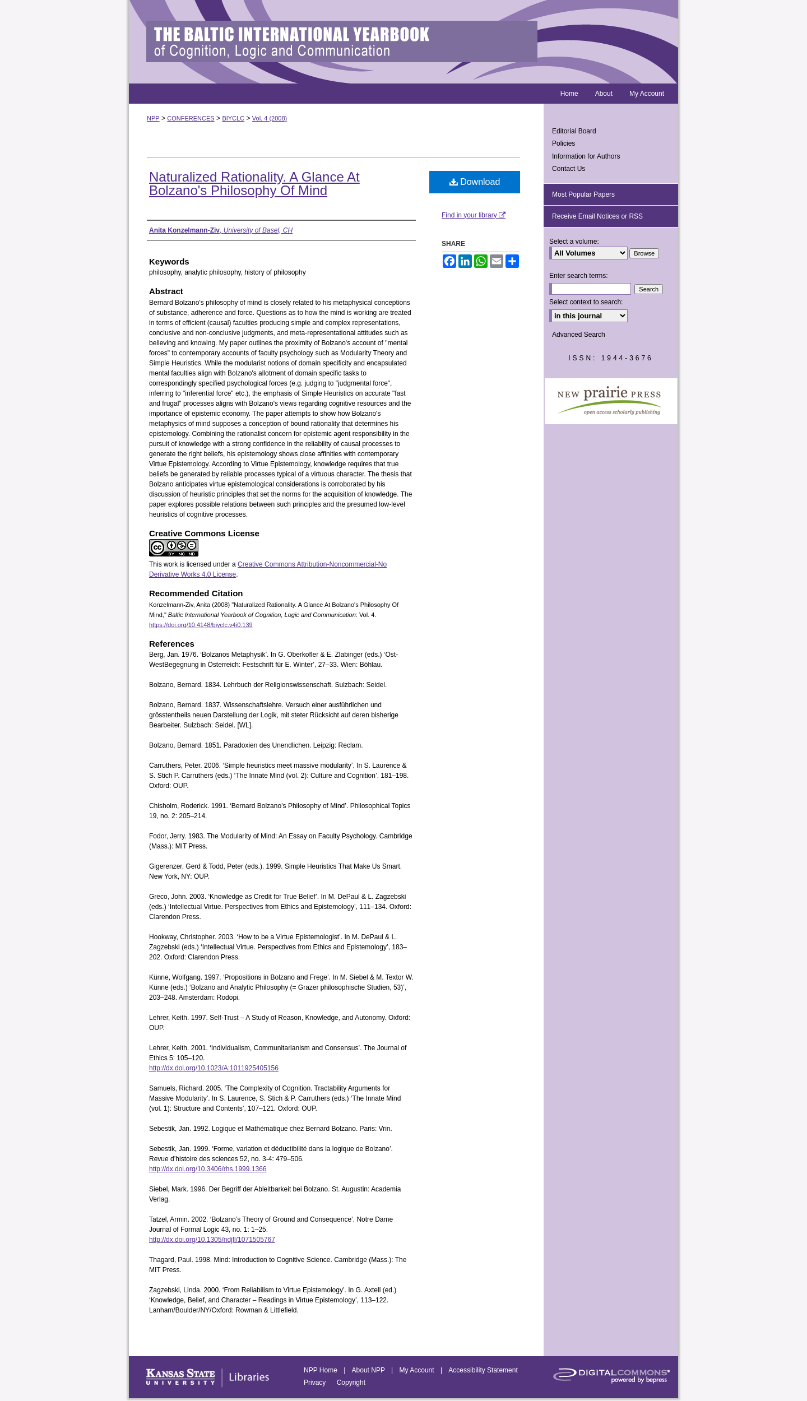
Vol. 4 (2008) (269, 118)
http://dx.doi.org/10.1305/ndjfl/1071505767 (212, 1240)
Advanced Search (578, 334)
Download (474, 182)
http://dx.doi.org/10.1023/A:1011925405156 (214, 1068)
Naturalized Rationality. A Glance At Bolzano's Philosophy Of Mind (254, 183)
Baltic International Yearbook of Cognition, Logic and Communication (403, 41)
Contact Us (568, 169)
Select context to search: (586, 302)
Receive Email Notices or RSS (597, 216)
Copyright (351, 1382)
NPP (153, 118)
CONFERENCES (190, 118)
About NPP (369, 1370)
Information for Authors (586, 156)
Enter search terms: (578, 276)
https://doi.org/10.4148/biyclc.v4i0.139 (201, 624)
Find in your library (473, 215)
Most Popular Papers (583, 194)
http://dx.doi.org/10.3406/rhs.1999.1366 (208, 1169)
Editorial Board (574, 131)
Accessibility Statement (482, 1370)
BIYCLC (233, 118)
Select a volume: (574, 241)
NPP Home (321, 1370)
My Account (418, 1370)
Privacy (316, 1382)
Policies (563, 143)
